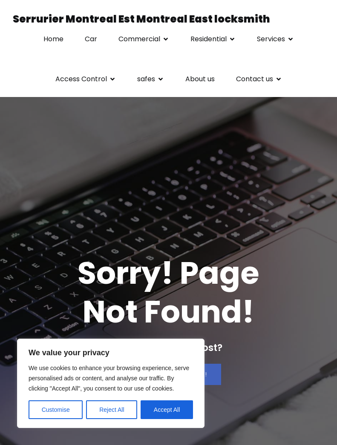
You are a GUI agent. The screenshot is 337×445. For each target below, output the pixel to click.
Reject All (111, 409)
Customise (56, 409)
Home (53, 39)
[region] (111, 383)
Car (91, 39)
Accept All (167, 409)
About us (200, 79)
